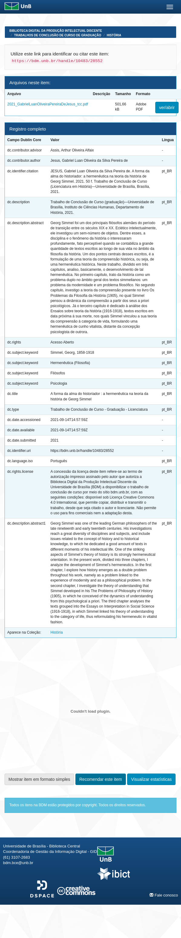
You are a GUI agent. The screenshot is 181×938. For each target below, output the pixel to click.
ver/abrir (167, 107)
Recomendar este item (100, 779)
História (114, 35)
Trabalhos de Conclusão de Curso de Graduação (57, 35)
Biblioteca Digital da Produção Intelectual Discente (55, 30)
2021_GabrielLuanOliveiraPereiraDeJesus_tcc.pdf (47, 104)
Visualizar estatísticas (151, 779)
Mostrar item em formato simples (39, 779)
